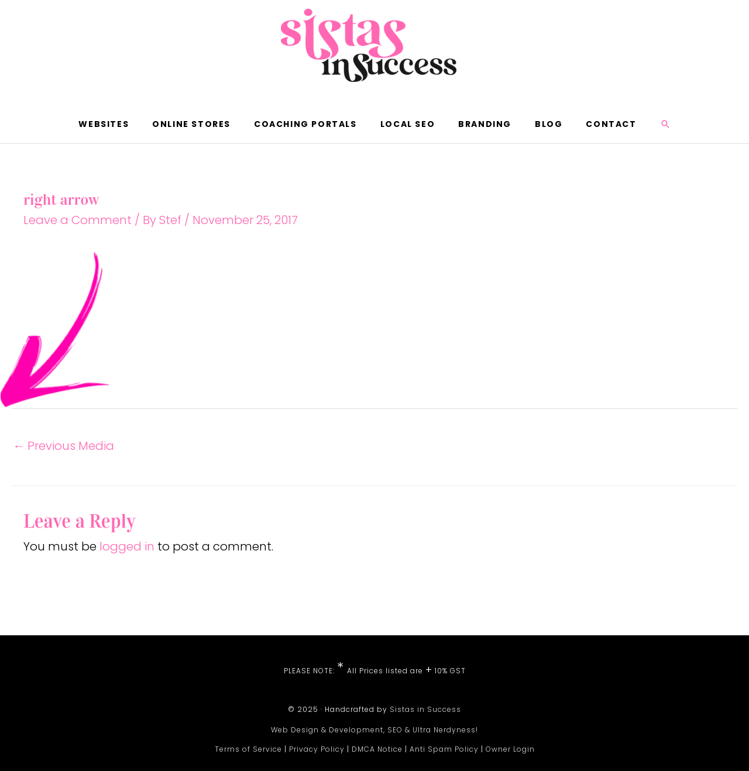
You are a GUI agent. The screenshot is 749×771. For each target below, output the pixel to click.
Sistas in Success (425, 709)
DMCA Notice (377, 749)
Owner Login (510, 749)
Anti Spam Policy (444, 749)
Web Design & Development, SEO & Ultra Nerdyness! (374, 730)
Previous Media (63, 446)
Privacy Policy (317, 749)
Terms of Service (248, 749)
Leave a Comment (77, 220)
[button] (665, 124)
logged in (126, 546)
